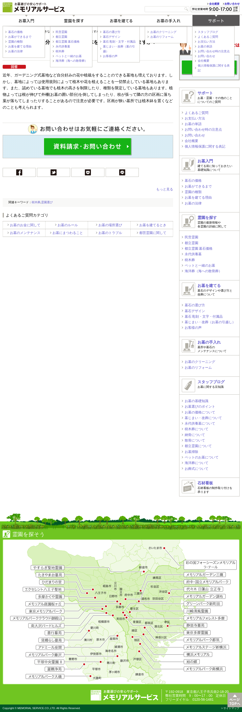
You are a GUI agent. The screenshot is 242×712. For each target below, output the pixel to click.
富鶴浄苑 (54, 669)
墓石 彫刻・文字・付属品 (119, 41)
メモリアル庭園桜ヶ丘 (44, 603)
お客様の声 (110, 56)
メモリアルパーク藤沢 (45, 654)
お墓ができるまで (19, 36)
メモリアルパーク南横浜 (205, 669)
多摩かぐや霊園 (50, 596)
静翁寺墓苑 (195, 625)
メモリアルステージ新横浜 (206, 647)
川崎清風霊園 (197, 610)
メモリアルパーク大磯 (45, 676)
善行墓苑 (54, 632)
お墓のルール (68, 225)
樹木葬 (60, 51)
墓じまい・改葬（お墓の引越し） (210, 322)
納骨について (195, 435)
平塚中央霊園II (49, 662)
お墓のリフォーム (162, 36)
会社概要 (213, 3)
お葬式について (196, 469)
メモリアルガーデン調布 (205, 596)
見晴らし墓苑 (51, 640)
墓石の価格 (15, 32)
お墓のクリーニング (163, 32)
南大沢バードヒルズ (46, 625)
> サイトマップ (230, 708)
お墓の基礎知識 (196, 401)
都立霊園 (61, 36)
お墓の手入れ (168, 20)
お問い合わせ (231, 3)
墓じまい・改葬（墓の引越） (119, 49)
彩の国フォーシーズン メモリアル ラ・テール (210, 565)
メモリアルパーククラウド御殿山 (37, 618)
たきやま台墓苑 (50, 574)
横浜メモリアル (198, 654)
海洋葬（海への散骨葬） (72, 60)
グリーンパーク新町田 (203, 603)
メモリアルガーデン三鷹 (205, 574)
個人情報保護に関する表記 (214, 68)
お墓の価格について (200, 412)
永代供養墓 (63, 46)
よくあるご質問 (208, 36)
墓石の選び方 (111, 32)
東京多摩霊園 (197, 632)
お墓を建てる (121, 20)
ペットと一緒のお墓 (69, 56)
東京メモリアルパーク (45, 611)
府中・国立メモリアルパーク (207, 581)
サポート (216, 20)
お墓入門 (26, 20)
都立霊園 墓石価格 (68, 41)
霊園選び (47, 202)
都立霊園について (198, 446)
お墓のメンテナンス (25, 233)
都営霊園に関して (152, 233)
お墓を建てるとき (152, 225)
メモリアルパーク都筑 (203, 639)
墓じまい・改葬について (203, 418)
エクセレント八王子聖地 (43, 589)
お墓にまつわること (67, 233)
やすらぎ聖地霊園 (47, 567)
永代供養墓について (200, 423)
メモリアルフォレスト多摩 (205, 618)
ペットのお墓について (202, 457)
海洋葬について (196, 463)
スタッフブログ (208, 32)
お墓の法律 (15, 51)
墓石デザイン (111, 36)
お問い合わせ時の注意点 (214, 51)
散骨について (195, 440)
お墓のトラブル (110, 233)
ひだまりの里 (51, 582)
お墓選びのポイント (200, 406)
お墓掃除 (191, 452)
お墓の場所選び (110, 225)
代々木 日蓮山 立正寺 (203, 589)
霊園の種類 (15, 41)
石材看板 (205, 483)
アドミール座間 (50, 647)
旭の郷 (192, 661)
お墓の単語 (205, 46)
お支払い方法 (206, 41)
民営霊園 (61, 32)
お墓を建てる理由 (19, 46)
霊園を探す (73, 20)
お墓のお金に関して (25, 225)
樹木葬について (196, 429)
